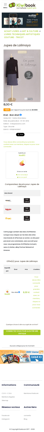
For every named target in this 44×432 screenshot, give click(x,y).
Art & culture (30, 31)
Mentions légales (8, 397)
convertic (27, 415)
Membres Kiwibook (31, 393)
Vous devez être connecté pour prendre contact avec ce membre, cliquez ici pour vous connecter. (21, 144)
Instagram (6, 419)
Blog (25, 419)
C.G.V (4, 393)
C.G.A (9, 393)
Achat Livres (11, 31)
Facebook (6, 415)
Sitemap (5, 400)
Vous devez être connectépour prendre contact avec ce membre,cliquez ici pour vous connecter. (36, 292)
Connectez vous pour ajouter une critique (22, 332)
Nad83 (22, 155)
